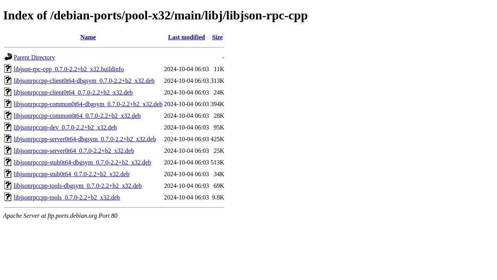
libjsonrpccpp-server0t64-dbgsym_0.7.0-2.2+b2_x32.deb (85, 139)
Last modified (186, 37)
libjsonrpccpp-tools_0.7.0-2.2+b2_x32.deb (67, 197)
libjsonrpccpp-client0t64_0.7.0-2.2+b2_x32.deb (73, 92)
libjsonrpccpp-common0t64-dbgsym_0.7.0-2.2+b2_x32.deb (88, 104)
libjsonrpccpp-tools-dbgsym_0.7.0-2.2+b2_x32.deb (78, 185)
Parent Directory (34, 57)
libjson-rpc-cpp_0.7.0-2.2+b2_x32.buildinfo (69, 69)
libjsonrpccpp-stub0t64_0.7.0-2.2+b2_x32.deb (71, 174)
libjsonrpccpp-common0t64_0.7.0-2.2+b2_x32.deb (77, 115)
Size (217, 37)
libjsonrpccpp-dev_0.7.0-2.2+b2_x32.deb (65, 127)
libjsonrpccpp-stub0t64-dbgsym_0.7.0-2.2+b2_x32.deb (82, 162)
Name (88, 37)
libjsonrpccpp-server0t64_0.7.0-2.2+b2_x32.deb (74, 150)
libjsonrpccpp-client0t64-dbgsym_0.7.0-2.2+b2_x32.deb (84, 80)
